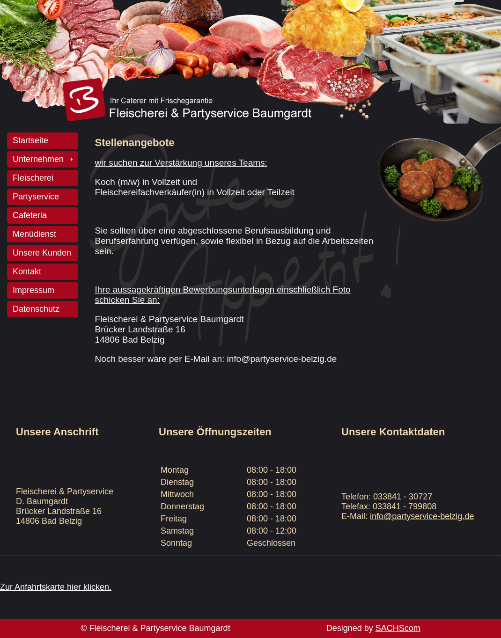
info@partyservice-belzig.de (422, 516)
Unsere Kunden (42, 252)
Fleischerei (33, 178)
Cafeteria (30, 215)
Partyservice (36, 196)
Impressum (33, 290)
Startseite (30, 140)
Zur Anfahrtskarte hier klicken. (55, 587)
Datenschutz (36, 309)
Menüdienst (34, 234)
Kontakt (27, 271)
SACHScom (398, 628)
